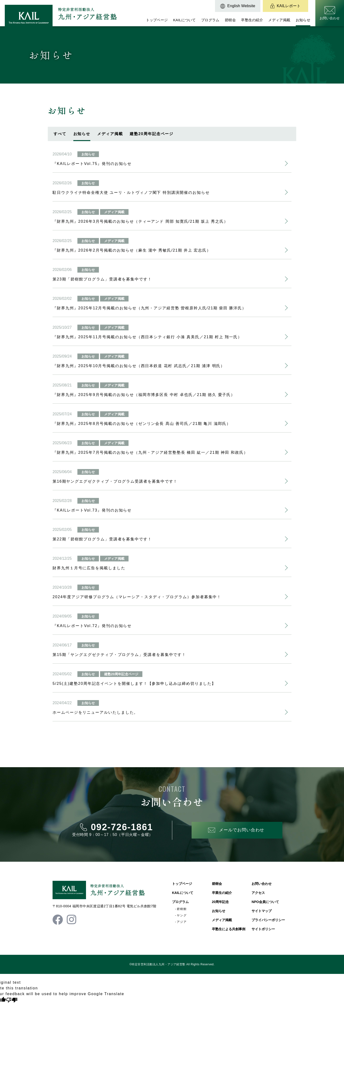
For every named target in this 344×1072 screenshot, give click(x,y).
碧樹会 (230, 20)
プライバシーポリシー (268, 920)
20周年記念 (220, 902)
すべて (60, 134)
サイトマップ (262, 911)
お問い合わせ (262, 884)
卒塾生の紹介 (252, 20)
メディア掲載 (279, 20)
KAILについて (184, 20)
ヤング (182, 915)
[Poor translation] (11, 1000)
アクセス (258, 893)
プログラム (210, 20)
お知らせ (303, 20)
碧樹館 (182, 909)
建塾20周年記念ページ (151, 134)
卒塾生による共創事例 (228, 929)
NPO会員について (265, 902)
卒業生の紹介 (222, 893)
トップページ (157, 20)
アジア (182, 922)
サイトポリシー (263, 929)
